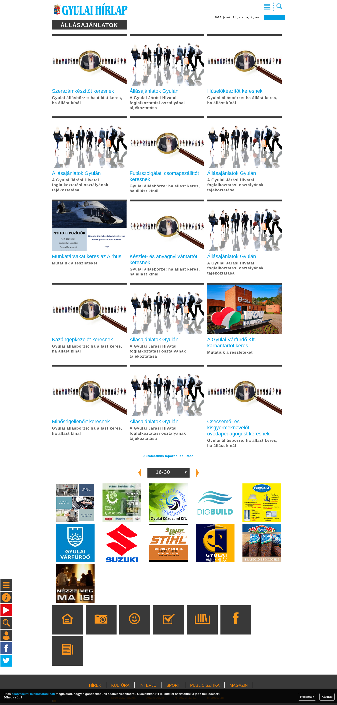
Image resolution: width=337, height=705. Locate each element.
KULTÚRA (120, 687)
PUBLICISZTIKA (205, 687)
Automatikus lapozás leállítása (168, 458)
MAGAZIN (239, 687)
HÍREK (95, 687)
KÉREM (327, 696)
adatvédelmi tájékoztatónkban (33, 694)
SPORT (173, 687)
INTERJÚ (147, 687)
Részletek (307, 696)
